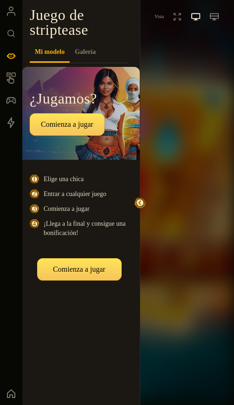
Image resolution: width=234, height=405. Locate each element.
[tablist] (79, 52)
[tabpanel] (81, 230)
